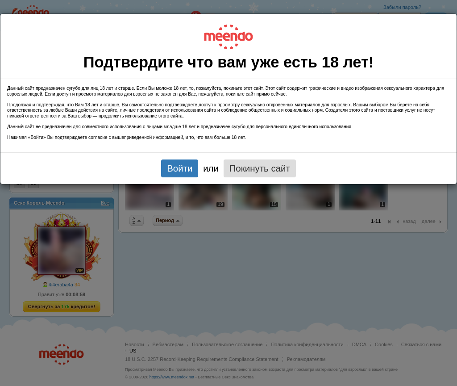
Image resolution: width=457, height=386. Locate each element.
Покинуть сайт (259, 168)
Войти (179, 168)
